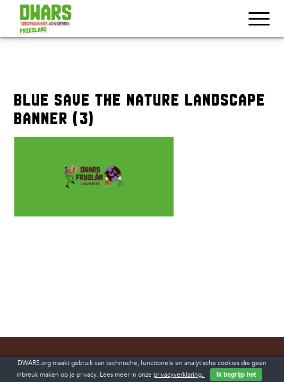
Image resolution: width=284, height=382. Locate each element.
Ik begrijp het (236, 374)
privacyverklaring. (179, 375)
